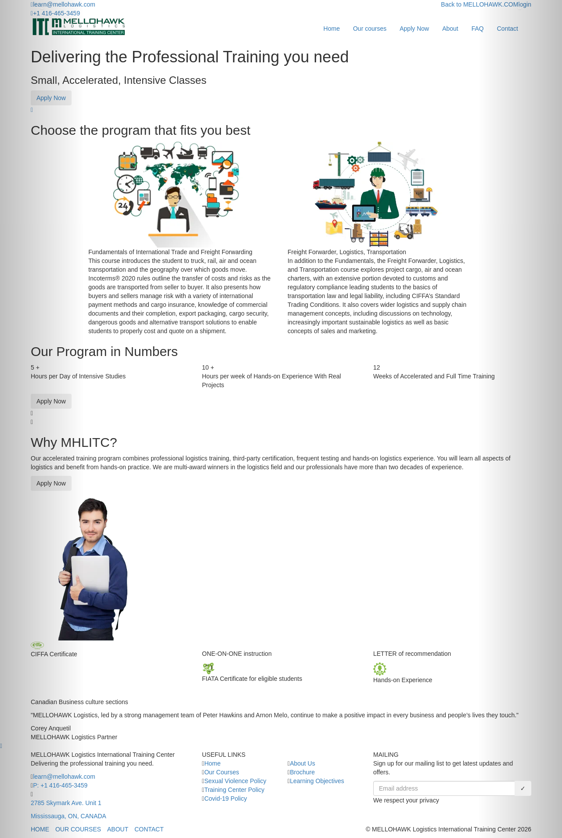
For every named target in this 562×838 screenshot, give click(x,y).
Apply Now (414, 28)
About (450, 28)
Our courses (369, 28)
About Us (302, 763)
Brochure (302, 772)
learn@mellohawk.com (64, 776)
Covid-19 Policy (225, 798)
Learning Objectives (317, 780)
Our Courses (221, 772)
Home (332, 28)
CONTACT (149, 829)
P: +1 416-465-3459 (60, 785)
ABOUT (117, 829)
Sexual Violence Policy (235, 780)
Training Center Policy (234, 789)
